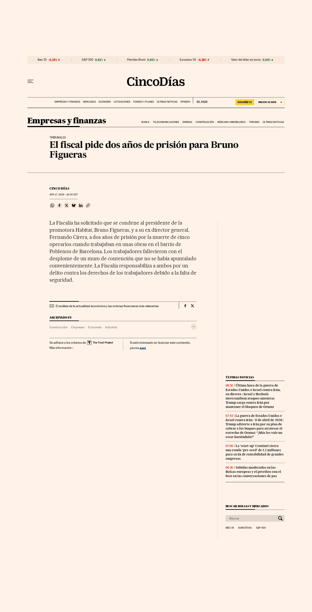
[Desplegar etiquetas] (194, 327)
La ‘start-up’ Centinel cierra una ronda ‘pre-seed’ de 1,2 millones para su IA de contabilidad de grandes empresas (255, 452)
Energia (187, 122)
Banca (145, 122)
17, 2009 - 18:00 (63, 194)
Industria (111, 327)
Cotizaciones (122, 101)
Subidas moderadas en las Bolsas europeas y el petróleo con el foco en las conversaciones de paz (253, 471)
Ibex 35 (42, 59)
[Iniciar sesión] (270, 102)
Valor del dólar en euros (246, 59)
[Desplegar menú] (30, 81)
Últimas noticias (167, 101)
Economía (105, 101)
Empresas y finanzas (67, 101)
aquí (143, 348)
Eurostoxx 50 (188, 59)
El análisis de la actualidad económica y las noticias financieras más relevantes (107, 306)
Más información (61, 347)
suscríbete (244, 102)
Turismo (254, 122)
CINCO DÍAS (59, 188)
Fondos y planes (143, 101)
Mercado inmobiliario (231, 122)
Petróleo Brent (136, 59)
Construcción (205, 122)
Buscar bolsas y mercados (247, 506)
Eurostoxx (245, 528)
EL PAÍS (200, 100)
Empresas (77, 327)
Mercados (89, 101)
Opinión (185, 101)
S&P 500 (87, 59)
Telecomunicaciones (166, 122)
